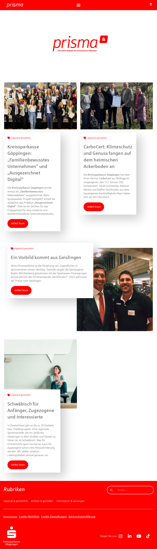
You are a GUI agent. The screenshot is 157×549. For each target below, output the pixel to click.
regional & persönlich (21, 138)
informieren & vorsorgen (71, 501)
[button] (78, 5)
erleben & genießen (42, 501)
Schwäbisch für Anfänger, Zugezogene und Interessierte (30, 410)
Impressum (10, 516)
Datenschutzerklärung (81, 516)
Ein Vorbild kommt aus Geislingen (46, 257)
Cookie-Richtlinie (29, 516)
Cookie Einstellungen (54, 516)
